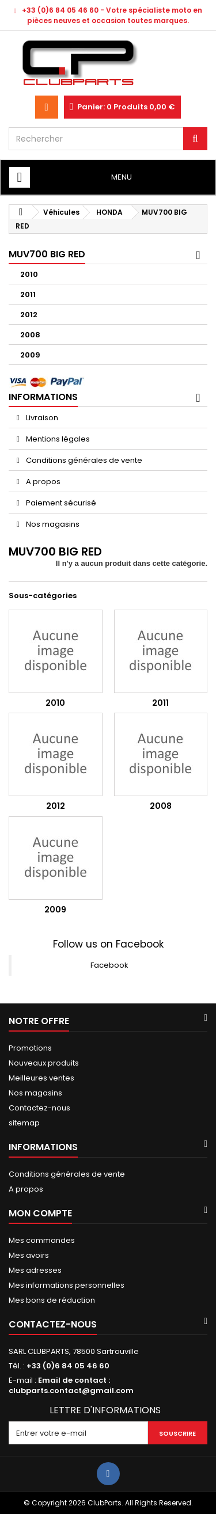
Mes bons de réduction (52, 1300)
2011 (28, 294)
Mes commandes (42, 1240)
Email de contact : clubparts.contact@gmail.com (71, 1385)
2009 (30, 354)
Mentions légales (57, 438)
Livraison (41, 417)
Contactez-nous (39, 1107)
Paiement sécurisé (60, 502)
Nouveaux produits (44, 1062)
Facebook (109, 965)
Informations (43, 397)
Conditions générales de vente (83, 460)
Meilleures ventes (41, 1077)
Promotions (30, 1048)
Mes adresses (35, 1270)
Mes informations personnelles (66, 1285)
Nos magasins (51, 524)
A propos (42, 481)
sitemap (24, 1122)
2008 (30, 334)
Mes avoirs (29, 1255)
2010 (29, 274)
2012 (28, 314)
